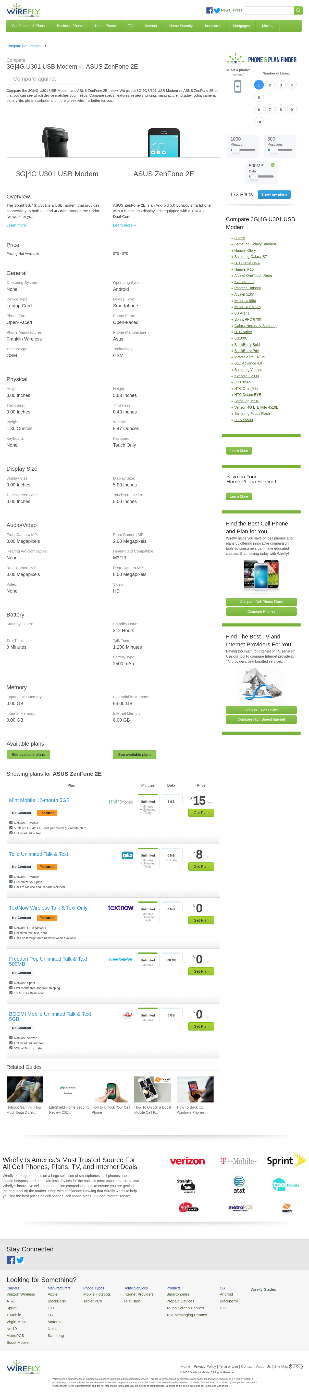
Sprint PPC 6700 (247, 290)
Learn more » (18, 225)
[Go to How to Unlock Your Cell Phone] (110, 1089)
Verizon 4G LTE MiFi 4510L (256, 378)
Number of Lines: (276, 73)
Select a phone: (238, 72)
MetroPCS (14, 1331)
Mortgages (241, 26)
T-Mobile (13, 1312)
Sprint (11, 1306)
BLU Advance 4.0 (248, 334)
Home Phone (105, 26)
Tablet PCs (88, 1300)
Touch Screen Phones (171, 1306)
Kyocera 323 (244, 252)
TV (130, 26)
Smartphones (165, 1294)
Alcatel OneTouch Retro (253, 246)
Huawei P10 (244, 240)
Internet (151, 26)
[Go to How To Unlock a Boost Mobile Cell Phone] (152, 1089)
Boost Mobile (16, 1337)
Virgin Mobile (16, 1318)
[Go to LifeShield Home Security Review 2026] (67, 1089)
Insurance (212, 26)
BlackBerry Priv (246, 321)
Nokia (48, 1324)
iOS (206, 1306)
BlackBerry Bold (247, 315)
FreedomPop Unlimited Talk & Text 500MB (48, 961)
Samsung (51, 1331)
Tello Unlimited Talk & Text (38, 854)
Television (123, 1300)
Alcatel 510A (244, 265)
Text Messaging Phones (172, 1312)
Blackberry (211, 1300)
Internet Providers (129, 1294)
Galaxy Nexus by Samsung (256, 296)
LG (46, 1312)
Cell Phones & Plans (28, 26)
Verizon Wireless (19, 1294)
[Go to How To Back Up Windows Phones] (195, 1089)
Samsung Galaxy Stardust (255, 214)
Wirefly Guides (243, 1289)
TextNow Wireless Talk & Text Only (48, 907)
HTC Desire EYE (247, 365)
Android (209, 1294)
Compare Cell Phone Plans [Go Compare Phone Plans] (261, 572)
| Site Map (280, 1361)
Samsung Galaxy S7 (250, 227)
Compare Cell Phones (24, 46)
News (226, 10)
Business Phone (70, 26)
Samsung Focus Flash (252, 384)
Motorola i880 (245, 271)
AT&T (11, 1300)
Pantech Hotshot (247, 258)
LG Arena (242, 284)
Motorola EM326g (248, 277)
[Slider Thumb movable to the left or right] (236, 122)
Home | (186, 1361)
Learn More (239, 421)
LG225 (239, 208)
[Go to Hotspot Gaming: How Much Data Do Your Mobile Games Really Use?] (25, 1089)
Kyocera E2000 (246, 346)
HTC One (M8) (246, 359)
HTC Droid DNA (247, 233)
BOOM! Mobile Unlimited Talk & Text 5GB (50, 1016)
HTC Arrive (243, 302)
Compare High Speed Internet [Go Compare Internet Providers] (261, 690)
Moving (268, 26)
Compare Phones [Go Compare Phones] (261, 582)
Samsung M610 (246, 371)
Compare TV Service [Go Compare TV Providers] (261, 680)
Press (237, 10)
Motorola (50, 1318)
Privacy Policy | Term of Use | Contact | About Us (232, 1361)
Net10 (11, 1324)
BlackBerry (52, 1300)
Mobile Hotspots (91, 1294)
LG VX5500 (243, 390)
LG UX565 (242, 352)
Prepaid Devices (167, 1300)
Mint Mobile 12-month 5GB (39, 800)
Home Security (181, 26)
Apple (48, 1294)
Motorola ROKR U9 (249, 327)
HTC (47, 1306)
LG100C (241, 309)
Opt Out (296, 1361)
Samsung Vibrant (248, 340)
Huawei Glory (245, 221)
